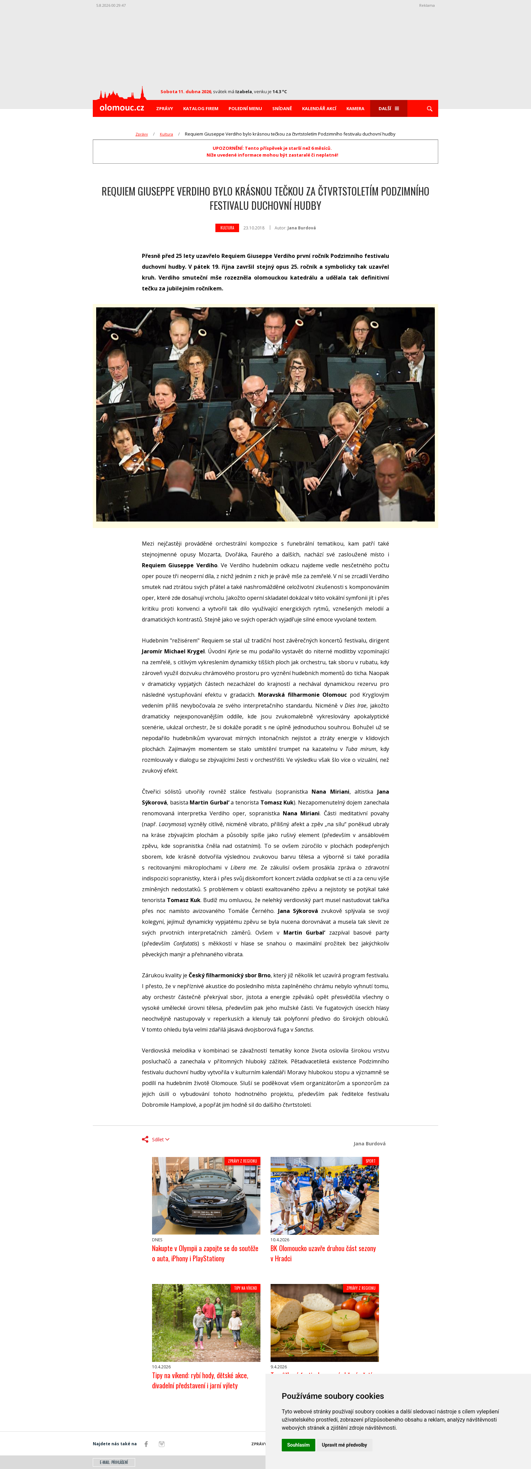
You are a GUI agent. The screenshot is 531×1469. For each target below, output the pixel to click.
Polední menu (245, 108)
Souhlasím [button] (298, 1445)
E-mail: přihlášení (114, 1462)
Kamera (355, 108)
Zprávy (164, 108)
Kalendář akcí (319, 108)
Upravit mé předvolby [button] (344, 1445)
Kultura (166, 134)
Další (389, 108)
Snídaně (282, 108)
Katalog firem (200, 108)
